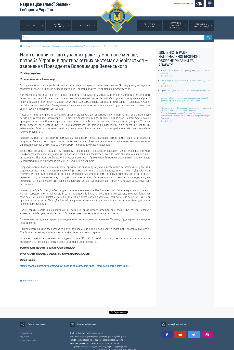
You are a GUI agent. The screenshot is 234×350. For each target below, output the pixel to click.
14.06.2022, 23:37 (111, 46)
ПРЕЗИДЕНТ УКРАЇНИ (27, 333)
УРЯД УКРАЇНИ (24, 337)
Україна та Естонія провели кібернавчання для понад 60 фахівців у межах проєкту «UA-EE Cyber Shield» (184, 99)
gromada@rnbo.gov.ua (117, 336)
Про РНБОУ (32, 25)
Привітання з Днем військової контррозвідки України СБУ (185, 90)
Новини (36, 46)
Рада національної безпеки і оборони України (45, 7)
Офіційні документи (58, 25)
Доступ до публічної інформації (175, 25)
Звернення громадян (149, 25)
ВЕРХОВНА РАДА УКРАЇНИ (28, 340)
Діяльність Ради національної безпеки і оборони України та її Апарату (71, 46)
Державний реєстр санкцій (201, 25)
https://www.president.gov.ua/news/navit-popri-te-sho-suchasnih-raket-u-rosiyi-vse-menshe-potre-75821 (74, 266)
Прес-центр (84, 25)
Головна (25, 46)
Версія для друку (29, 280)
